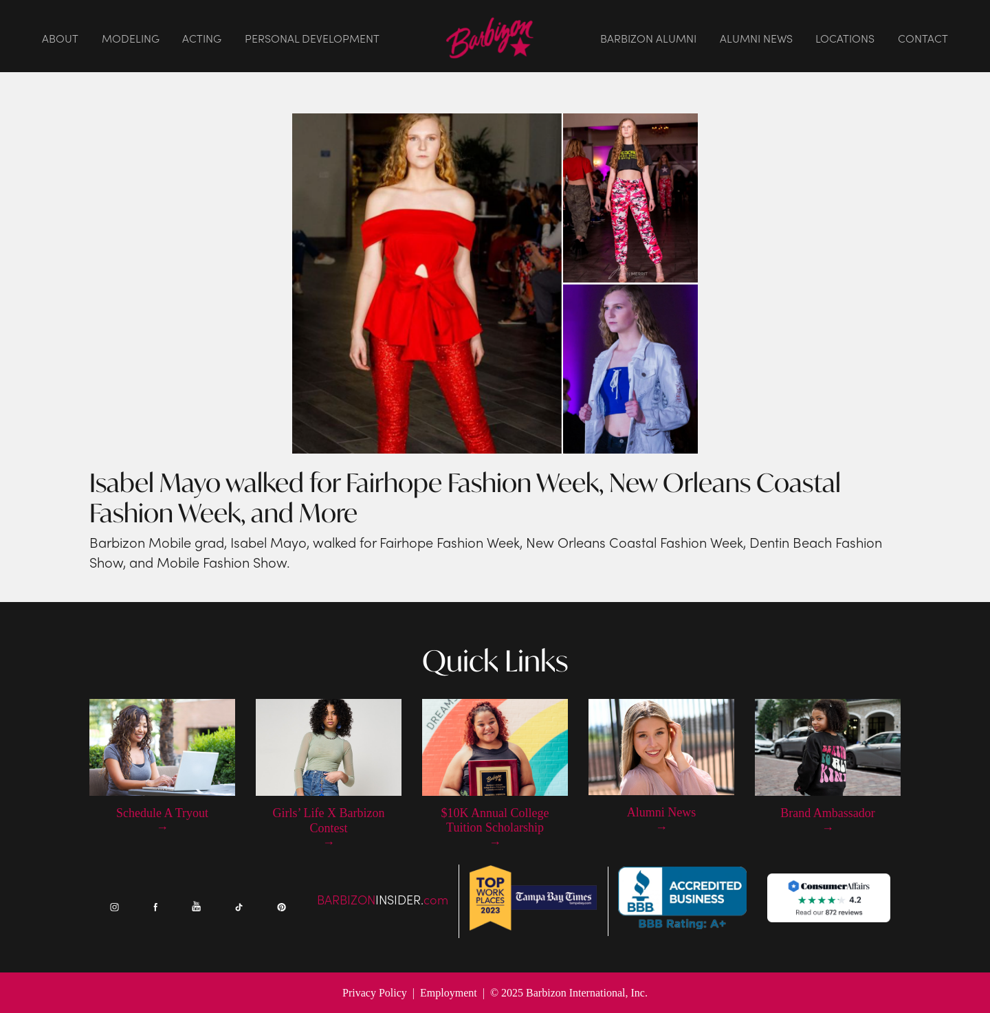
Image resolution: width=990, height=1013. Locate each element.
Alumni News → (661, 819)
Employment (448, 993)
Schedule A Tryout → (162, 820)
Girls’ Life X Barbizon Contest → (328, 827)
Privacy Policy (374, 993)
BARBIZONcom (382, 901)
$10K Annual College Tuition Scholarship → (495, 827)
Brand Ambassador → (827, 820)
